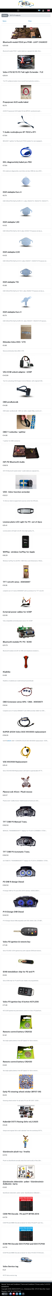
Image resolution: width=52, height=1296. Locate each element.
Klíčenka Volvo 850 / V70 (14, 342)
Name (4, 21)
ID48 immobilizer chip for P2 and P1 (18, 972)
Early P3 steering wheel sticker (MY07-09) (22, 1092)
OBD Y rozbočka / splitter (14, 432)
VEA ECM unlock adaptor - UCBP (17, 372)
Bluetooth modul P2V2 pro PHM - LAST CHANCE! (25, 42)
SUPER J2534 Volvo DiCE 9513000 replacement (24, 732)
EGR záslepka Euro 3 (12, 312)
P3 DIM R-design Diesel (13, 882)
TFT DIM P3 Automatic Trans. (16, 852)
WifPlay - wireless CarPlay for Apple (19, 552)
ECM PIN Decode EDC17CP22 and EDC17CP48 (24, 1244)
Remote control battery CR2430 (17, 1062)
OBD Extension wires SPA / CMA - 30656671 (23, 702)
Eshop (5, 15)
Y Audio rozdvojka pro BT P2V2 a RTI (19, 132)
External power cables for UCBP (17, 612)
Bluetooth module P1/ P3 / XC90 (17, 642)
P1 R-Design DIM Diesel (13, 912)
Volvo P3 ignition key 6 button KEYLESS (21, 1002)
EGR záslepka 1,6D (11, 222)
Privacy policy (39, 1284)
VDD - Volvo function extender (16, 492)
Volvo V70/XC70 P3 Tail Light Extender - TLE (23, 72)
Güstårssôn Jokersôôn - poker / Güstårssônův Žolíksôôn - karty (23, 1183)
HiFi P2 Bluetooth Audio (14, 462)
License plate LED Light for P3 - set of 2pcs (22, 522)
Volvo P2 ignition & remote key (16, 942)
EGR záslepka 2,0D (11, 252)
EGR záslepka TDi (11, 282)
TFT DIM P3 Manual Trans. (15, 822)
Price (29, 21)
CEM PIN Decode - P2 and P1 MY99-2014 (21, 1214)
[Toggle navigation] (18, 10)
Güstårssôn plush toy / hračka (16, 1152)
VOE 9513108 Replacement (15, 762)
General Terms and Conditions (10, 1284)
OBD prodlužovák (10, 402)
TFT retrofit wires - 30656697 (16, 582)
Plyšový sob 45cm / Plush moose (17, 792)
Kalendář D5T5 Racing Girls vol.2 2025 (20, 1122)
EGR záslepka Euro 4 (12, 192)
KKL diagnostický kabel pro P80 (17, 162)
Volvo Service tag (10, 1266)
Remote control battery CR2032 (17, 1032)
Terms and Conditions (27, 1284)
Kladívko (6, 672)
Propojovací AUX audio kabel (15, 102)
